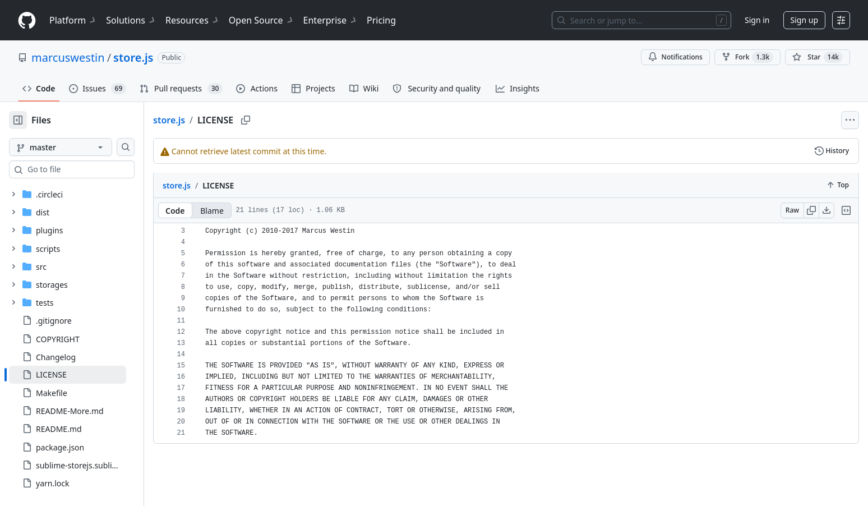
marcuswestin (68, 57)
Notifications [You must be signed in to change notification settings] (675, 57)
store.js (133, 57)
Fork (747, 57)
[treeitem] (85, 375)
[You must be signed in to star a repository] (817, 57)
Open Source (261, 20)
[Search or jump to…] (641, 20)
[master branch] (78, 147)
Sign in (757, 20)
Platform (73, 20)
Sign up (804, 20)
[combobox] (94, 169)
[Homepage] (27, 20)
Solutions (131, 20)
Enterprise (330, 20)
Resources (192, 20)
